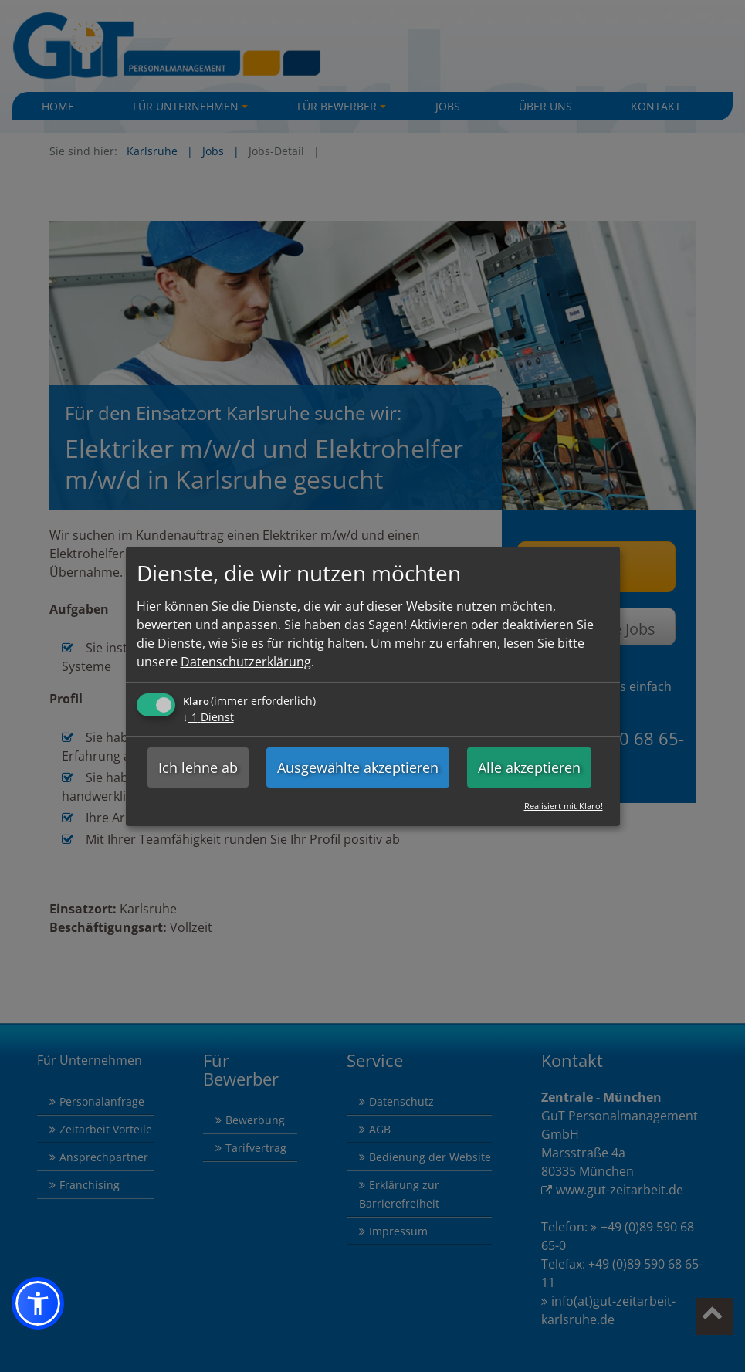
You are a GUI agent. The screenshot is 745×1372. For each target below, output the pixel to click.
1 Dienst (208, 717)
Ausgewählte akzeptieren (358, 767)
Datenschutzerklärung (246, 661)
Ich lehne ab (198, 767)
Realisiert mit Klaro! (563, 805)
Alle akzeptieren (529, 767)
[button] (37, 1303)
